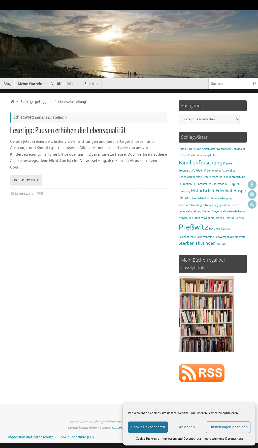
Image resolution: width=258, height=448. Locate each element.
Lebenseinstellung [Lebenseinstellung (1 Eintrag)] (190, 211)
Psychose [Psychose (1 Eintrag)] (214, 228)
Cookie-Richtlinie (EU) (76, 437)
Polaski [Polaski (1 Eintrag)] (229, 218)
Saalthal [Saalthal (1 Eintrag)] (226, 228)
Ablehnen (187, 427)
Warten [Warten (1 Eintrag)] (220, 243)
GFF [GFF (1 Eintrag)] (194, 184)
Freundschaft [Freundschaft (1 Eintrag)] (187, 170)
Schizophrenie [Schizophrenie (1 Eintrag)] (187, 237)
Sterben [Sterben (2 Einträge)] (187, 243)
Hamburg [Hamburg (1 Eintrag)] (184, 191)
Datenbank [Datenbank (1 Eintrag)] (224, 149)
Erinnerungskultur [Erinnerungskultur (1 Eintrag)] (206, 155)
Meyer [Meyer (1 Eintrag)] (216, 211)
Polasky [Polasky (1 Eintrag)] (239, 218)
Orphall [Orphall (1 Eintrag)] (219, 218)
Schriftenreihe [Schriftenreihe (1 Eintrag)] (205, 237)
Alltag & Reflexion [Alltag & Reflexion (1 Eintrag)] (190, 149)
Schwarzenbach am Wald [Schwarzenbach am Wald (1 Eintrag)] (230, 237)
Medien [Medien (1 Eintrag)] (206, 211)
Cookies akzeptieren (148, 427)
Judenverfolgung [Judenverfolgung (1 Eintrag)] (221, 198)
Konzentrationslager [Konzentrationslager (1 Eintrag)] (191, 205)
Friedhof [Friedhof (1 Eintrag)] (201, 170)
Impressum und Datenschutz (181, 439)
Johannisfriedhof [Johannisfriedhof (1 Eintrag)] (199, 198)
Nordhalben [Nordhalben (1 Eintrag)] (186, 218)
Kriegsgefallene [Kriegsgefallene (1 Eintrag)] (221, 205)
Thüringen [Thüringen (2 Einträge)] (205, 243)
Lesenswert (24, 193)
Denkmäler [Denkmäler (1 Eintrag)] (238, 149)
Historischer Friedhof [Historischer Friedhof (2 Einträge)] (212, 190)
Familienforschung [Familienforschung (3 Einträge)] (200, 162)
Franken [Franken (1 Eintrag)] (228, 163)
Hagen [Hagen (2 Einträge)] (234, 183)
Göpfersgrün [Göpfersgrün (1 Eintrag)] (219, 184)
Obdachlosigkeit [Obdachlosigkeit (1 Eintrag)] (204, 218)
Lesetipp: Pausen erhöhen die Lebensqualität (68, 130)
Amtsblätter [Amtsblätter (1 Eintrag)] (209, 149)
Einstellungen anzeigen (228, 427)
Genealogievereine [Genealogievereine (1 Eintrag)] (190, 177)
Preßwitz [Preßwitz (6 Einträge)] (193, 227)
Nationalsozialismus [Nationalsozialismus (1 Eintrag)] (232, 211)
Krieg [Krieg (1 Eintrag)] (207, 205)
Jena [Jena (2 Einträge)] (183, 198)
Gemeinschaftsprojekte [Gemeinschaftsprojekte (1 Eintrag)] (221, 170)
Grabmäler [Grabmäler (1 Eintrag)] (204, 184)
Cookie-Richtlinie (147, 439)
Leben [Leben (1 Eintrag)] (235, 205)
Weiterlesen (27, 180)
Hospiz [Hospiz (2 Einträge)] (239, 190)
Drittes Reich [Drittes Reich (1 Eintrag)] (187, 155)
